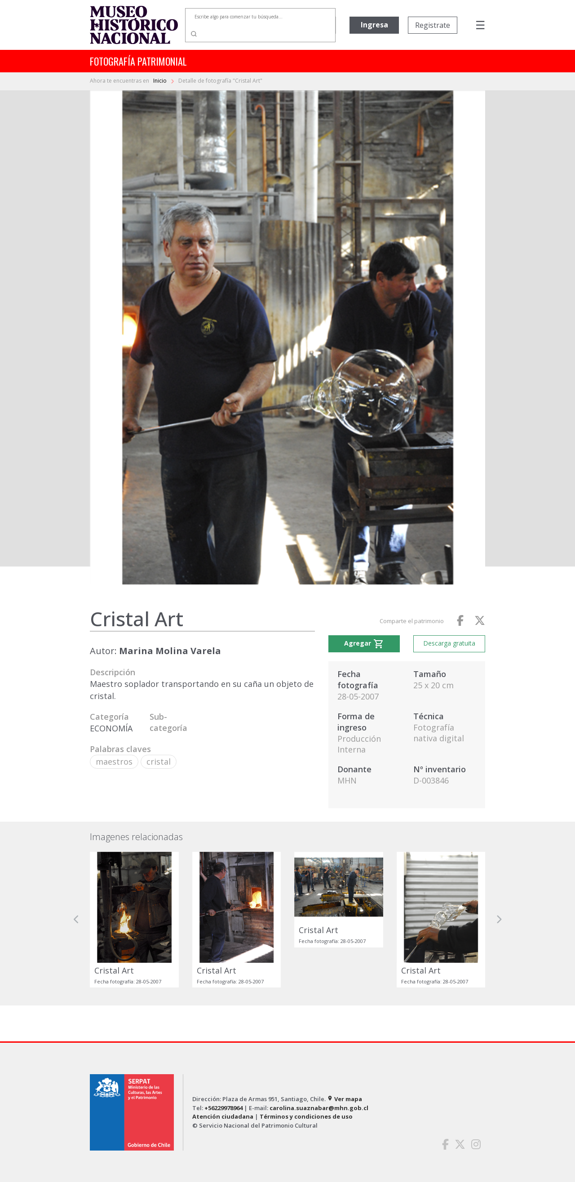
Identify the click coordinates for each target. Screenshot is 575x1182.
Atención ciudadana (222, 1116)
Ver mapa (344, 1099)
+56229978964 (223, 1108)
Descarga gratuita (449, 643)
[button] (76, 919)
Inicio (160, 80)
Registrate (432, 25)
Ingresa (374, 25)
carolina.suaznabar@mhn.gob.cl (319, 1108)
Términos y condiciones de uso (306, 1116)
